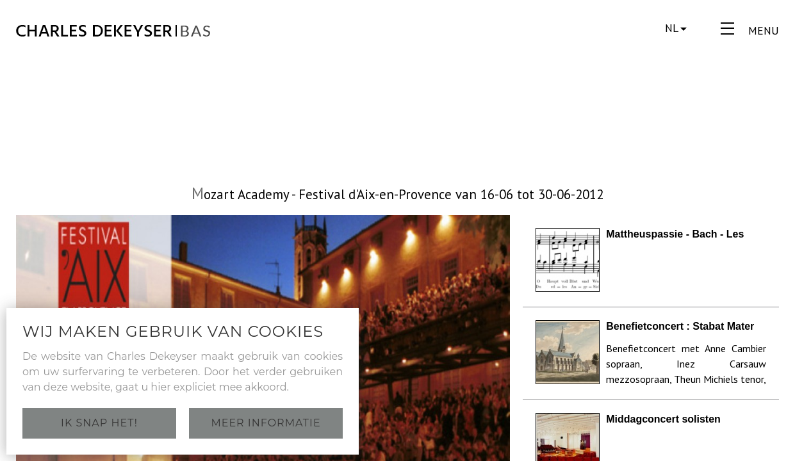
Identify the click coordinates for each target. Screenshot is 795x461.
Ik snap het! (99, 423)
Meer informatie (265, 423)
